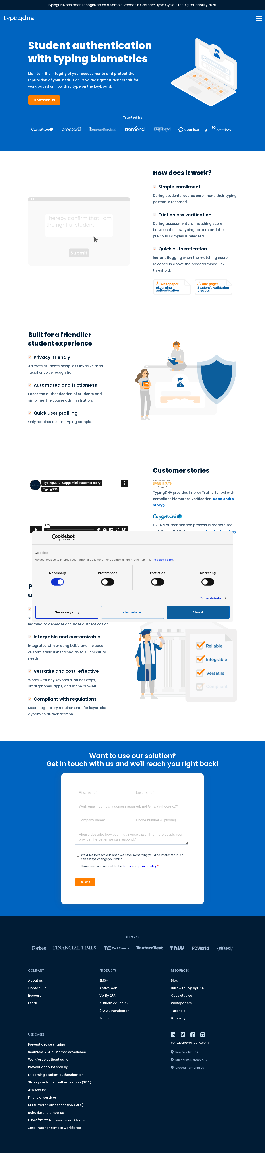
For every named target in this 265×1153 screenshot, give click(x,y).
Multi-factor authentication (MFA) (55, 1105)
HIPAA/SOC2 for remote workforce (56, 1120)
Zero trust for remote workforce (54, 1128)
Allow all (198, 612)
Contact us (44, 100)
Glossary (178, 1018)
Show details (210, 598)
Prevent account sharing (48, 1067)
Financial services (42, 1097)
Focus (104, 1018)
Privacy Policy (163, 559)
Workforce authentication (49, 1059)
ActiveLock (108, 988)
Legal (32, 1003)
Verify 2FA (107, 995)
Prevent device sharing (46, 1044)
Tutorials (178, 1011)
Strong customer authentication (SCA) (59, 1082)
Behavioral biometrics (46, 1112)
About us (35, 980)
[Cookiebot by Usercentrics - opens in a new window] (55, 537)
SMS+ (103, 980)
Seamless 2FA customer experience (57, 1052)
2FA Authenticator (114, 1011)
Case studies (181, 995)
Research (35, 995)
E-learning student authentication (55, 1075)
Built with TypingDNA (187, 988)
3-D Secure (37, 1090)
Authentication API (114, 1003)
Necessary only (67, 612)
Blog (174, 980)
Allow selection (132, 612)
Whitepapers (181, 1003)
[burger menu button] (259, 18)
